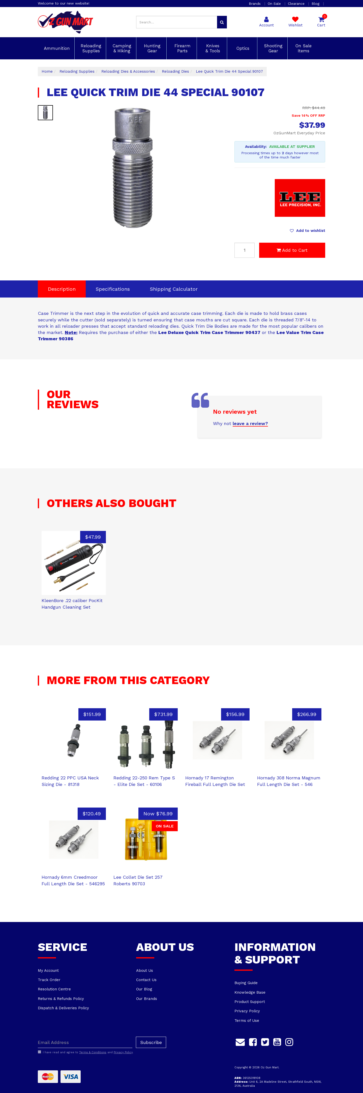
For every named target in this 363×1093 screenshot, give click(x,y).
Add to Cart (292, 250)
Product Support (249, 1001)
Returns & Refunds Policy (61, 998)
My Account (48, 970)
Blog (316, 4)
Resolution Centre (54, 989)
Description (62, 289)
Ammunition (56, 48)
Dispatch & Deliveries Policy (63, 1008)
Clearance (297, 4)
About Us (144, 970)
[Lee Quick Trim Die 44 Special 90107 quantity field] (244, 250)
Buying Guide (246, 983)
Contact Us (146, 980)
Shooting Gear (272, 48)
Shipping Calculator (174, 289)
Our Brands (146, 998)
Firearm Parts (182, 48)
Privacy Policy (247, 1011)
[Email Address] (85, 1042)
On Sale (275, 4)
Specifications (113, 289)
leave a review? (250, 423)
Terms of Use (246, 1020)
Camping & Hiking (121, 48)
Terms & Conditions (92, 1052)
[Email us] (240, 1041)
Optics (242, 48)
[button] (307, 230)
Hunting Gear (151, 48)
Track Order (49, 980)
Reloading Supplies (90, 48)
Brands (255, 4)
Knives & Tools (212, 48)
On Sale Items (303, 48)
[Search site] (222, 22)
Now (158, 814)
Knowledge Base (249, 992)
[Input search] (176, 22)
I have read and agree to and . (85, 1052)
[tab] (62, 289)
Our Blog (144, 989)
